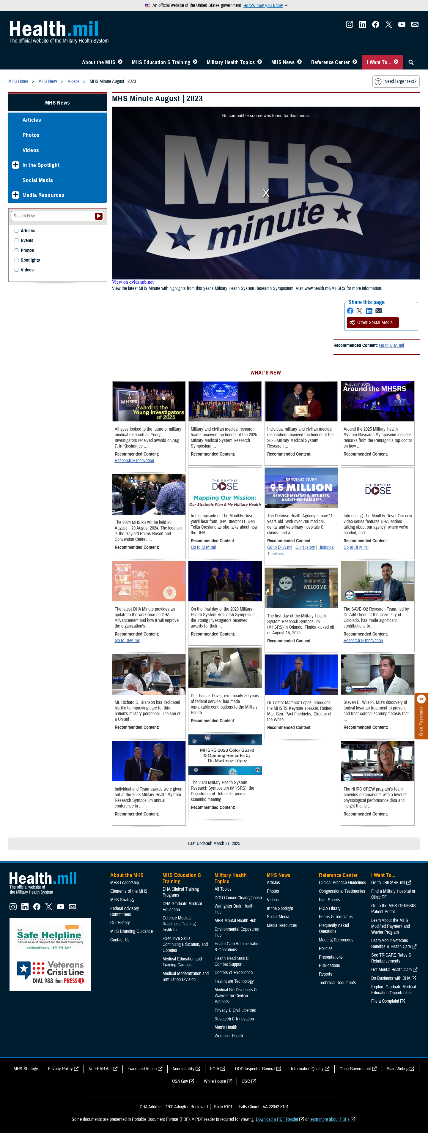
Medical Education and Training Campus (182, 962)
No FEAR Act (100, 1069)
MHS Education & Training (161, 62)
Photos (31, 135)
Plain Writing (397, 1069)
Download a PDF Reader (277, 1119)
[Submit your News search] (99, 216)
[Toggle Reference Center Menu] (355, 62)
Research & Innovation (134, 461)
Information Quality (307, 1069)
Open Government (355, 1069)
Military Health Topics (231, 62)
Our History (305, 547)
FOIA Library (330, 908)
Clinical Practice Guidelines (342, 883)
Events (27, 241)
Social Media (38, 180)
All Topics (223, 889)
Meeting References (336, 940)
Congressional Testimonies (342, 891)
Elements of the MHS (128, 891)
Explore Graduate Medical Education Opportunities (393, 990)
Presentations (331, 957)
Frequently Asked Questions (334, 928)
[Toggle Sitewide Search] (411, 62)
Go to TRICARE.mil (388, 883)
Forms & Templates (336, 917)
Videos (31, 150)
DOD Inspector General (255, 1069)
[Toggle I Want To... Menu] (396, 62)
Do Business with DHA (390, 978)
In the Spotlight (41, 165)
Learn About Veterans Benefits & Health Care (391, 943)
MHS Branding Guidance (131, 931)
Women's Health (229, 1036)
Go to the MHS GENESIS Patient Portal (393, 909)
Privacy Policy (60, 1069)
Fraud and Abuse (142, 1069)
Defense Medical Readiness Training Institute (179, 924)
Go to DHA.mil (391, 345)
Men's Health (226, 1027)
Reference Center (330, 62)
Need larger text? (395, 81)
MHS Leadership (124, 883)
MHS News (283, 62)
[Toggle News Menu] (299, 62)
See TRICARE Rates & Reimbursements (391, 958)
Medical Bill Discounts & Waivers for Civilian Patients (236, 996)
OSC (246, 1081)
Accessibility (183, 1069)
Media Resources (43, 195)
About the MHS (99, 62)
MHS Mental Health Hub (235, 921)
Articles (32, 119)
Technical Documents (337, 983)
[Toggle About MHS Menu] (120, 62)
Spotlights (30, 260)
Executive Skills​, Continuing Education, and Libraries (185, 944)
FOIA (214, 1069)
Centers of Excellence (234, 973)
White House (215, 1081)
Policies (326, 949)
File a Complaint (385, 1001)
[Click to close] (421, 699)
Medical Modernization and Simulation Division (186, 976)
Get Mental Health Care (391, 970)
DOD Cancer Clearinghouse (238, 898)
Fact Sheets (329, 900)
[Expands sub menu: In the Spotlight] (15, 165)
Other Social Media (371, 322)
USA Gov (180, 1081)
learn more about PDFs (330, 1119)
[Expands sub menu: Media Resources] (15, 195)
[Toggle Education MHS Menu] (195, 62)
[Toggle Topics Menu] (259, 62)
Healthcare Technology (234, 981)
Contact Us (120, 940)
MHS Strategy (122, 900)
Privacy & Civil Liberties (235, 1010)
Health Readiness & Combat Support (232, 961)
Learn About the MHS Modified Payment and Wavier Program (390, 926)
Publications (329, 965)
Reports (325, 974)
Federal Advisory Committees (124, 911)
